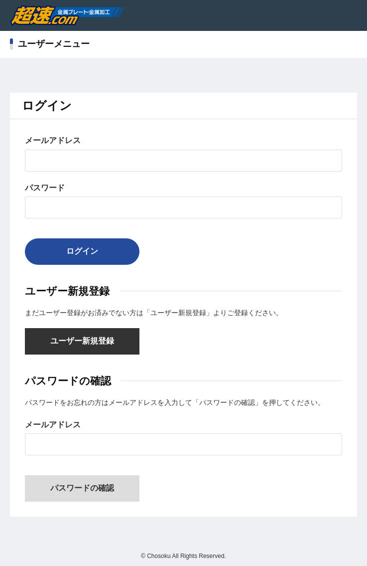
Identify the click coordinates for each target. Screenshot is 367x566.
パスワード (45, 188)
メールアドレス (53, 140)
